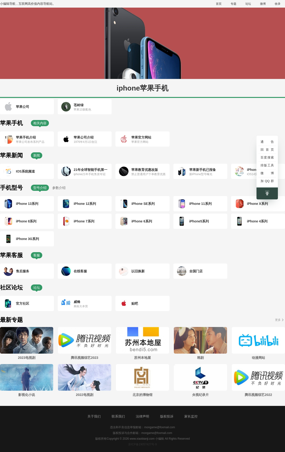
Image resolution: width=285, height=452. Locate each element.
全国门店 (196, 271)
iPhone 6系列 (141, 221)
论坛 (248, 3)
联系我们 (118, 416)
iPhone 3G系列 (27, 239)
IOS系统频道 (25, 171)
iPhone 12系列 (85, 204)
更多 (278, 320)
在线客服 (80, 271)
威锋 (77, 302)
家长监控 (191, 416)
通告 (267, 142)
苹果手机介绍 (26, 137)
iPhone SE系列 (142, 204)
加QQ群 (267, 181)
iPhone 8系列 (26, 221)
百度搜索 (267, 157)
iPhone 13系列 (27, 204)
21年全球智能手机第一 (90, 170)
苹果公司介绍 (84, 137)
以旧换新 (138, 271)
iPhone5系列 (199, 221)
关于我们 (94, 416)
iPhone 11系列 (200, 204)
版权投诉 (166, 416)
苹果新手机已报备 (202, 170)
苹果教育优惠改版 (144, 170)
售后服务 (22, 271)
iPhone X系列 (257, 204)
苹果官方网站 (141, 137)
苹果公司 (22, 107)
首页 (219, 3)
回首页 (267, 149)
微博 (263, 3)
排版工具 (267, 165)
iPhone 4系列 (257, 221)
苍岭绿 (79, 105)
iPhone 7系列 (84, 221)
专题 (233, 3)
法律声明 (142, 416)
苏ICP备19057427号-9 (142, 444)
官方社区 (22, 303)
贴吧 (134, 303)
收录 (277, 3)
